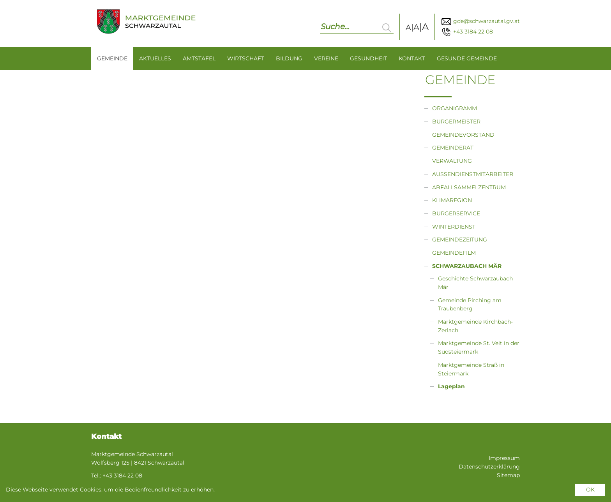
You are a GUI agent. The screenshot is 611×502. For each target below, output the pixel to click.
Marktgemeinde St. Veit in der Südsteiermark (478, 347)
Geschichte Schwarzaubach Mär (475, 283)
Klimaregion (452, 200)
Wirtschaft (245, 58)
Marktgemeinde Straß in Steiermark (471, 369)
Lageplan (451, 386)
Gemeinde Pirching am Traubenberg (470, 304)
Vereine (326, 58)
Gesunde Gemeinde (467, 58)
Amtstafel (199, 58)
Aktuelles (155, 58)
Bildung (289, 58)
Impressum (504, 457)
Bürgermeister (456, 121)
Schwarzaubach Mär (467, 265)
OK (590, 489)
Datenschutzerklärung (489, 466)
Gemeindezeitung (459, 239)
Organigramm (454, 108)
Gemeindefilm (454, 252)
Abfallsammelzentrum (469, 187)
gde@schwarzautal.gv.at (480, 21)
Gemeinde (112, 58)
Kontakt (412, 58)
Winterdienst (453, 226)
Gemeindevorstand (463, 134)
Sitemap (508, 475)
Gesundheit (368, 58)
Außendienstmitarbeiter (472, 174)
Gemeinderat (452, 147)
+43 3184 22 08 (467, 31)
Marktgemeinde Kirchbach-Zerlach (475, 326)
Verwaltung (452, 160)
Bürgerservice (456, 213)
